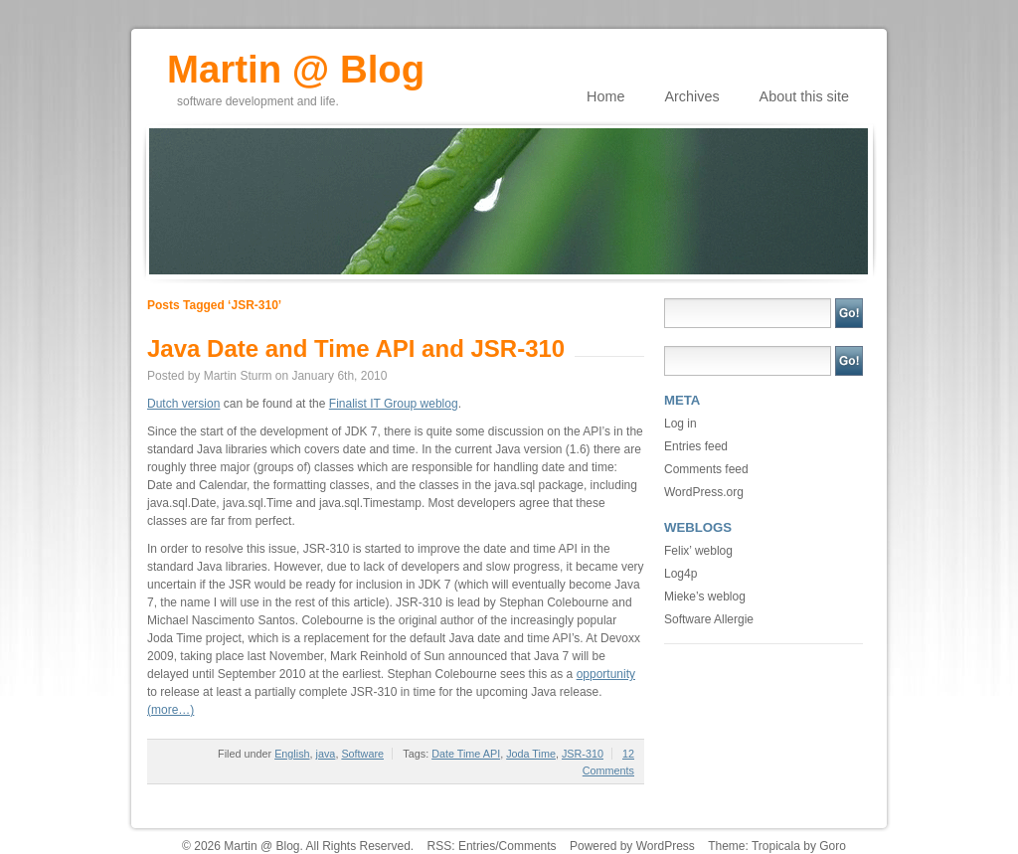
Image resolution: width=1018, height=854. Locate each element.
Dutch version (183, 404)
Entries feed (696, 446)
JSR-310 (582, 754)
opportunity (606, 674)
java (326, 754)
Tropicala (776, 846)
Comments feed (706, 469)
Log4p (680, 574)
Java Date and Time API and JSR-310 (356, 348)
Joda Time (531, 754)
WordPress (665, 846)
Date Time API (465, 754)
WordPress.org (704, 492)
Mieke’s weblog (705, 596)
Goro (832, 846)
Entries (476, 846)
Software (362, 754)
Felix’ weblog (698, 551)
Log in (680, 423)
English (291, 754)
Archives (691, 96)
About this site (804, 96)
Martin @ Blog (295, 63)
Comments (528, 846)
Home (605, 96)
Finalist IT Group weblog (393, 404)
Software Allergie (709, 619)
